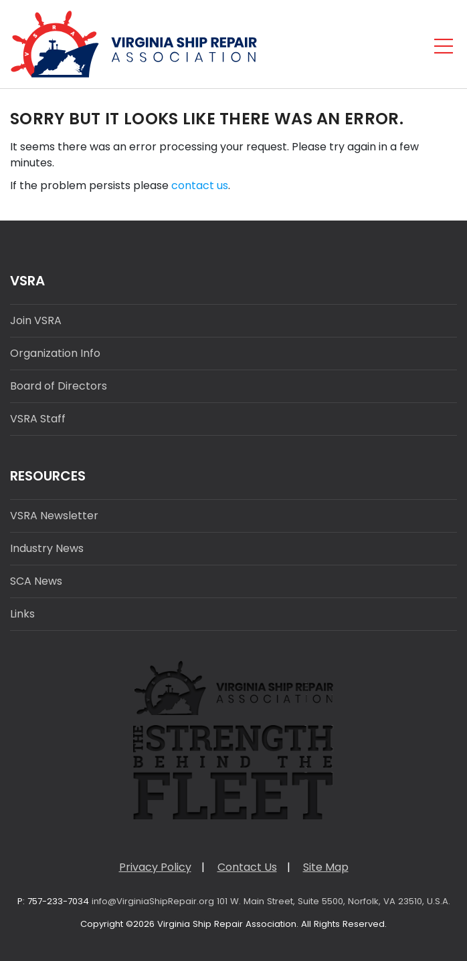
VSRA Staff (38, 418)
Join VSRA (36, 320)
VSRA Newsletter (54, 515)
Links (22, 614)
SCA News (36, 581)
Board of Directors (58, 386)
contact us (199, 185)
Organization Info (55, 353)
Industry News (47, 548)
